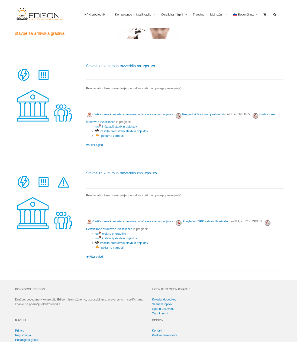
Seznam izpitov (162, 304)
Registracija (23, 335)
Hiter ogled (96, 145)
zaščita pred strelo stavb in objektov (121, 131)
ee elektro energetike (110, 233)
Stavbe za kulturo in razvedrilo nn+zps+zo (120, 66)
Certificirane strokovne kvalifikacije (109, 229)
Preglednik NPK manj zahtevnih (203, 114)
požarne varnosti (109, 135)
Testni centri (160, 313)
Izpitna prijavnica (163, 308)
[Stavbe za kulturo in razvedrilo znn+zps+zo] (44, 201)
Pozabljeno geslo (26, 340)
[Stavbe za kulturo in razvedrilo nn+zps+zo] (44, 94)
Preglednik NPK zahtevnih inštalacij (206, 221)
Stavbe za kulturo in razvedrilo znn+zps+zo (121, 173)
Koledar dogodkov (164, 299)
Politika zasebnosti (164, 335)
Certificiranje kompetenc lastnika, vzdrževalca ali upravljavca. (130, 114)
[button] (274, 14)
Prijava (19, 330)
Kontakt (157, 330)
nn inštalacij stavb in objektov (116, 126)
